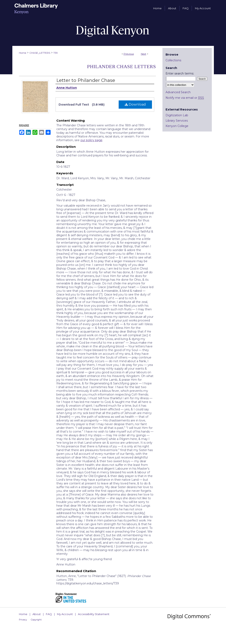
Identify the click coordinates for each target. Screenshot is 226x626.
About (36, 614)
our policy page (91, 140)
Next (143, 53)
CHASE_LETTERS (39, 52)
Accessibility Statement (93, 614)
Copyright (36, 619)
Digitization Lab (177, 115)
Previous (129, 53)
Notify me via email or (185, 98)
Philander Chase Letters (121, 66)
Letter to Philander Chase (85, 80)
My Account (65, 614)
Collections (173, 60)
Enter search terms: (180, 73)
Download (135, 104)
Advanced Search (178, 92)
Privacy (23, 619)
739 (55, 52)
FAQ (49, 614)
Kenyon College (177, 126)
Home (22, 52)
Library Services (177, 120)
